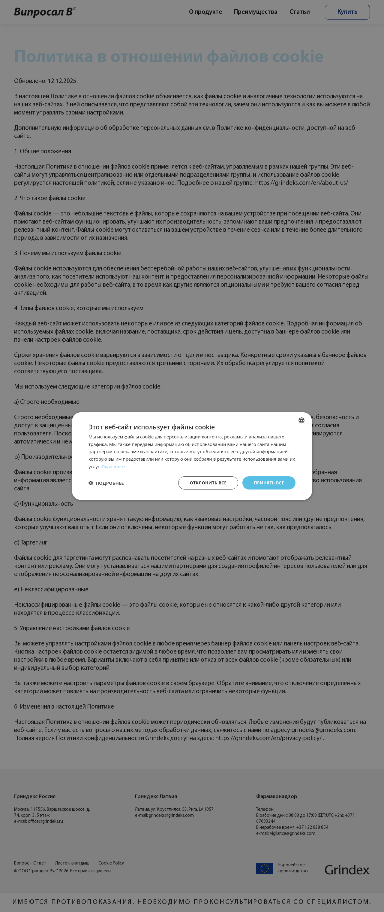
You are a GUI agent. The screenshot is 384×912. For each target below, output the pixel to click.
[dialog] (192, 456)
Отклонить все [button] (207, 482)
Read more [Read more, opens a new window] (113, 466)
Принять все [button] (269, 482)
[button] (106, 483)
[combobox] (301, 420)
